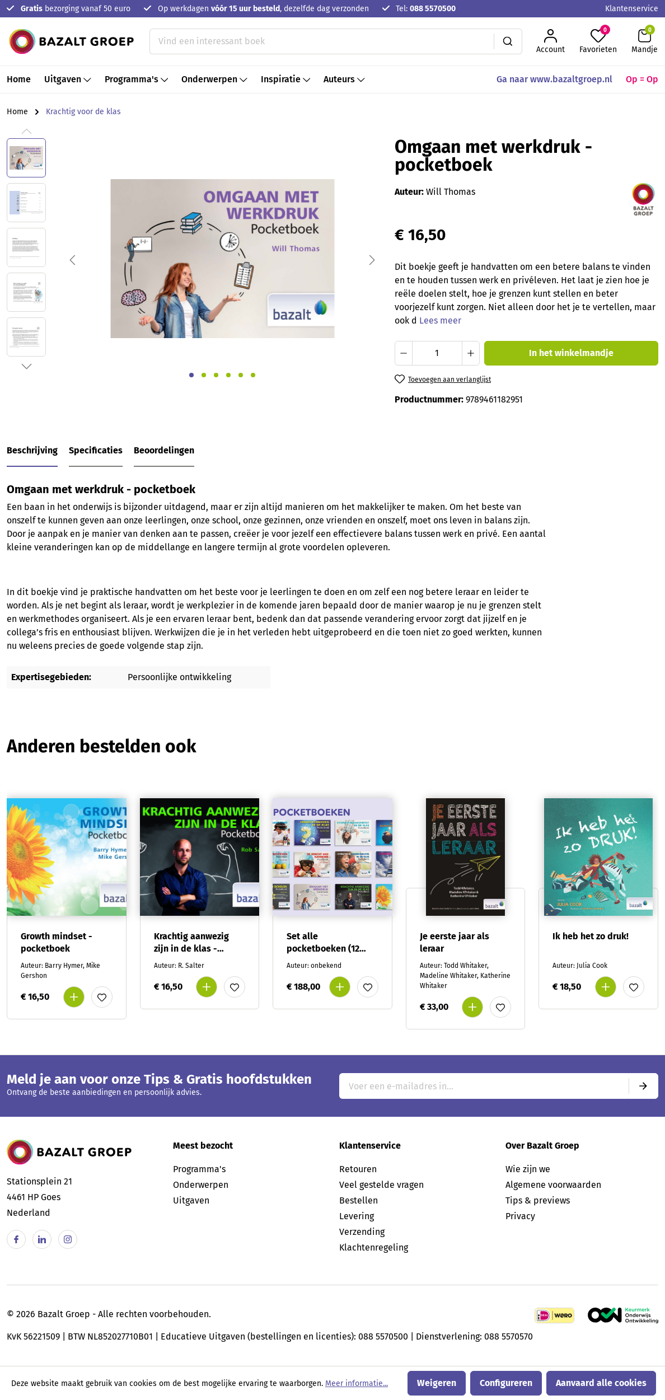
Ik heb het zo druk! (590, 936)
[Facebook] (16, 1239)
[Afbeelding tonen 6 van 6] (253, 375)
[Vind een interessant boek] (321, 41)
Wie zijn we (527, 1169)
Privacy (520, 1216)
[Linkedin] (41, 1239)
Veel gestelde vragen (381, 1184)
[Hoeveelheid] (437, 353)
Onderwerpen (200, 1184)
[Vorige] (72, 259)
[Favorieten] (598, 41)
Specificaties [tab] (96, 450)
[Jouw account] (550, 41)
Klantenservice (631, 8)
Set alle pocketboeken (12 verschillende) (323, 943)
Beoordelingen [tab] (164, 450)
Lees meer (440, 320)
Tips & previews (537, 1200)
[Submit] (643, 1086)
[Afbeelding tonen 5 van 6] (240, 375)
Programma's (199, 1169)
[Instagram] (67, 1239)
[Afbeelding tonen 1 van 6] (191, 375)
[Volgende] (372, 259)
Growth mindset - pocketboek (56, 942)
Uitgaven (191, 1200)
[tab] (32, 451)
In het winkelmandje (571, 353)
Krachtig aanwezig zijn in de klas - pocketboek (191, 943)
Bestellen (358, 1200)
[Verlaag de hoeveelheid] (404, 353)
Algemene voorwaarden (553, 1184)
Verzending (362, 1231)
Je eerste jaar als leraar (454, 942)
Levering (356, 1216)
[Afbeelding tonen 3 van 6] (216, 375)
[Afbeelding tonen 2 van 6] (204, 375)
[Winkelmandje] (644, 41)
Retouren (358, 1169)
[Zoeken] (508, 41)
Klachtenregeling (373, 1247)
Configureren (506, 1383)
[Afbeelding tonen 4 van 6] (228, 375)
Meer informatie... (356, 1383)
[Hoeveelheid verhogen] (471, 353)
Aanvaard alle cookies (601, 1383)
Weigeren (436, 1383)
